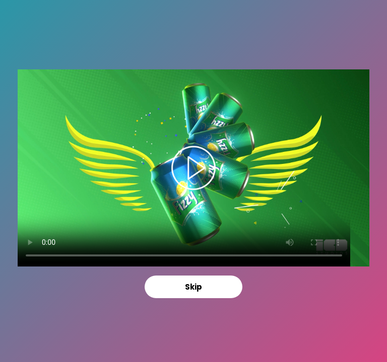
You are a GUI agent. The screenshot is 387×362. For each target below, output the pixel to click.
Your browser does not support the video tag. (193, 167)
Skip (193, 287)
